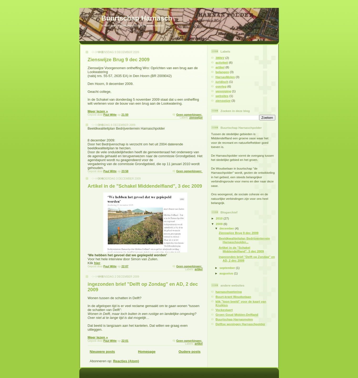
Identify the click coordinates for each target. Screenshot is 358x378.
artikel (199, 269)
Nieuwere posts (102, 352)
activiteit (222, 62)
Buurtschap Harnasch (136, 18)
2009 (220, 224)
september (228, 267)
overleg (221, 86)
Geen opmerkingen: (189, 114)
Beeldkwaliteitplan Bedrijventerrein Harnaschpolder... (244, 240)
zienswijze (196, 117)
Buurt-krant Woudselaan (233, 296)
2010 (220, 218)
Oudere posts (190, 352)
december (227, 228)
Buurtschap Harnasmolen (234, 319)
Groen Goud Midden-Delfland (237, 314)
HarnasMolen (225, 77)
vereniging (223, 91)
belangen (222, 72)
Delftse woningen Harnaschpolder (240, 324)
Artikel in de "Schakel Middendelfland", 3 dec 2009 (145, 186)
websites (222, 96)
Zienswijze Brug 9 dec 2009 (119, 59)
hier (97, 263)
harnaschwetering (229, 291)
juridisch (222, 81)
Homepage (146, 352)
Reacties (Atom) (126, 361)
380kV (220, 57)
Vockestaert (224, 309)
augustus (227, 273)
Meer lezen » (98, 111)
